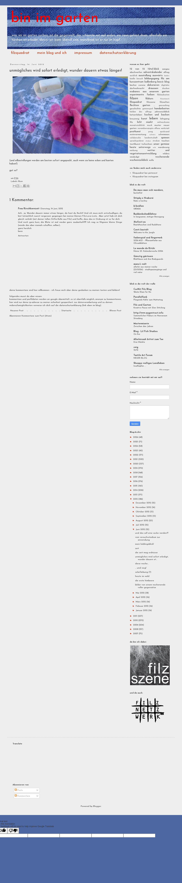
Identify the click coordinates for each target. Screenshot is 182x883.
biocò (160, 81)
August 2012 (142, 521)
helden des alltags (141, 112)
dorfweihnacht (137, 88)
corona (141, 85)
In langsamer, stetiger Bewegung (149, 217)
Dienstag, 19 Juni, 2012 (52, 209)
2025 (136, 442)
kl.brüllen (139, 206)
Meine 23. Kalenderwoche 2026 (148, 251)
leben (153, 118)
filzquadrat (20, 53)
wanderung (163, 147)
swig (136, 347)
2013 (135, 495)
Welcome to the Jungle (144, 232)
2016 (135, 481)
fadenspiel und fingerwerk (148, 238)
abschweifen (136, 72)
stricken (156, 141)
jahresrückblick (162, 112)
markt (149, 122)
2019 (135, 468)
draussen (153, 88)
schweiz (152, 134)
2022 (136, 455)
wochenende (162, 157)
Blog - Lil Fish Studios (146, 331)
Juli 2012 (140, 525)
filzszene (151, 102)
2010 (135, 620)
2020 (136, 464)
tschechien (146, 144)
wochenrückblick (139, 160)
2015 (135, 486)
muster (157, 125)
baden (166, 75)
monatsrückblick (137, 125)
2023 (136, 451)
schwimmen (163, 134)
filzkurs (149, 98)
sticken (148, 141)
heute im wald (142, 576)
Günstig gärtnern (143, 256)
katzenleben (136, 115)
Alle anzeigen (164, 276)
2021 (135, 459)
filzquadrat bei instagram (145, 177)
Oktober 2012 (143, 512)
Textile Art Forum (143, 355)
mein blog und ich (52, 53)
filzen (20, 181)
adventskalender (152, 72)
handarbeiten (161, 108)
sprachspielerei (137, 141)
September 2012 (144, 516)
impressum (83, 53)
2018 (135, 473)
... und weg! (140, 568)
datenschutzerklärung (118, 53)
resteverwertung (138, 134)
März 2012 (141, 602)
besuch (140, 79)
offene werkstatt (161, 128)
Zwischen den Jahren (143, 326)
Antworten (23, 236)
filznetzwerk (164, 99)
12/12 (136, 350)
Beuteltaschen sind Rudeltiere (147, 225)
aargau (165, 69)
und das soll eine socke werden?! (151, 533)
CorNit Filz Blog (143, 289)
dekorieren (153, 85)
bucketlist (138, 193)
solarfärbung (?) (143, 572)
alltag (166, 72)
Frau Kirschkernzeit (28, 209)
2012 (135, 499)
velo (154, 147)
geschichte (135, 109)
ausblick (133, 76)
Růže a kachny (140, 201)
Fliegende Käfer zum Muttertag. (148, 300)
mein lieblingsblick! (144, 544)
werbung (133, 151)
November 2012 (144, 507)
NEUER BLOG (140, 358)
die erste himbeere (144, 581)
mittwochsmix (163, 122)
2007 (136, 634)
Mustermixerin (141, 324)
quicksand (164, 132)
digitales (165, 85)
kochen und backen (157, 114)
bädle (132, 79)
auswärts (157, 75)
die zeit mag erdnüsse (146, 553)
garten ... (149, 105)
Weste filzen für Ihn (142, 292)
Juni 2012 (141, 529)
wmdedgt (134, 157)
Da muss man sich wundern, (148, 190)
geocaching (164, 106)
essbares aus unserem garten (149, 91)
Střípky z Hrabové (143, 198)
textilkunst (135, 144)
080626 (137, 209)
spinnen (165, 137)
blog (167, 81)
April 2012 (141, 597)
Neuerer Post (16, 311)
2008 (136, 629)
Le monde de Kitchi (144, 248)
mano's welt (140, 264)
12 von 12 (137, 69)
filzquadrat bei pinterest (144, 173)
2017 (135, 477)
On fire (137, 334)
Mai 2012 (140, 593)
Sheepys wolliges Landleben (149, 363)
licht (139, 122)
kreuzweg (134, 119)
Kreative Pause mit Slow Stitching (149, 308)
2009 (136, 625)
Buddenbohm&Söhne (145, 214)
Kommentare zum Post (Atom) (37, 316)
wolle (151, 160)
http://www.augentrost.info (148, 313)
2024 (136, 446)
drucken (165, 89)
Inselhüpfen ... (140, 366)
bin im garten (55, 18)
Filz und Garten (142, 305)
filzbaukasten (163, 95)
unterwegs (144, 147)
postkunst (135, 131)
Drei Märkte (139, 342)
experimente (137, 94)
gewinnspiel (147, 109)
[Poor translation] (13, 831)
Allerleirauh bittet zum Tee (148, 339)
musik (149, 125)
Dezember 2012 (144, 503)
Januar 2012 (142, 610)
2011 (135, 616)
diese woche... (142, 564)
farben (150, 94)
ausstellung (145, 75)
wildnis (166, 154)
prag (150, 132)
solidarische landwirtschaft (143, 138)
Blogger (97, 806)
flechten (134, 105)
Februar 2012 (142, 606)
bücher (133, 85)
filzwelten (164, 102)
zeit (137, 548)
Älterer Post (115, 311)
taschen (165, 141)
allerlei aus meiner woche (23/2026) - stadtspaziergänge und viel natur (150, 269)
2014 (135, 490)
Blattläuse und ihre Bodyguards (148, 259)
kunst (144, 118)
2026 (136, 437)
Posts (19, 790)
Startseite (66, 311)
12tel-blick (153, 69)
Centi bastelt (141, 230)
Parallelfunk (140, 297)
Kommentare (22, 796)
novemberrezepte (146, 128)
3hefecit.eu (140, 222)
